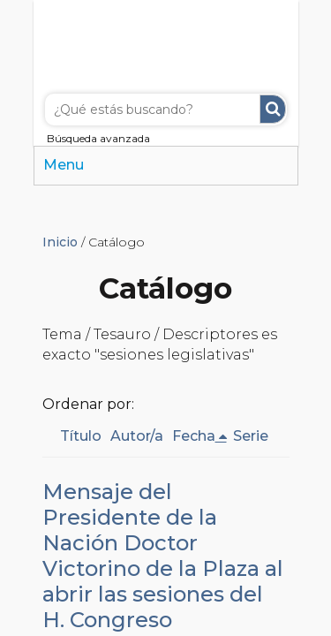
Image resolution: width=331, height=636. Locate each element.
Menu (63, 164)
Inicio (60, 242)
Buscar (273, 109)
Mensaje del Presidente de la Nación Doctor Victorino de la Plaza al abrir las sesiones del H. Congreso (162, 555)
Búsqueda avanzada (98, 138)
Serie (250, 436)
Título (81, 436)
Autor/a (136, 436)
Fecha (193, 436)
